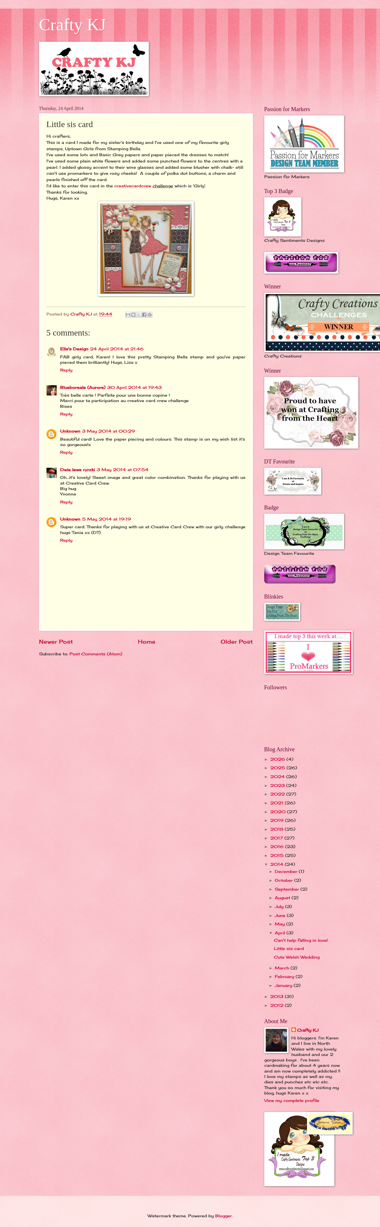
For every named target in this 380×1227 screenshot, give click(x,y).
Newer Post (56, 641)
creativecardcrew (133, 185)
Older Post (237, 641)
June (281, 915)
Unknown (70, 431)
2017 (277, 838)
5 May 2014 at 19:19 (106, 519)
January (284, 985)
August (283, 897)
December (287, 871)
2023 (278, 785)
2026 (278, 759)
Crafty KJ (72, 24)
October (284, 880)
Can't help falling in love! (301, 940)
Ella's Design (74, 348)
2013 (277, 996)
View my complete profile (291, 1100)
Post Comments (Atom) (96, 653)
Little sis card (289, 948)
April (280, 932)
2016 (277, 846)
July (280, 906)
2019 (277, 820)
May (280, 923)
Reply (66, 370)
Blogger (223, 1215)
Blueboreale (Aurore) (82, 387)
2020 (278, 811)
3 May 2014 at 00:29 (108, 431)
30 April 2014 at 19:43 (134, 387)
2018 (277, 829)
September (287, 889)
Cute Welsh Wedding (297, 957)
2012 (277, 1005)
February (285, 976)
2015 (277, 855)
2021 (277, 802)
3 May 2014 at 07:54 (123, 469)
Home (146, 641)
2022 (278, 794)
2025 (278, 767)
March (282, 967)
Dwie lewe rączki (77, 469)
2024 (278, 776)
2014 (277, 864)
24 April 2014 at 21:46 (117, 348)
